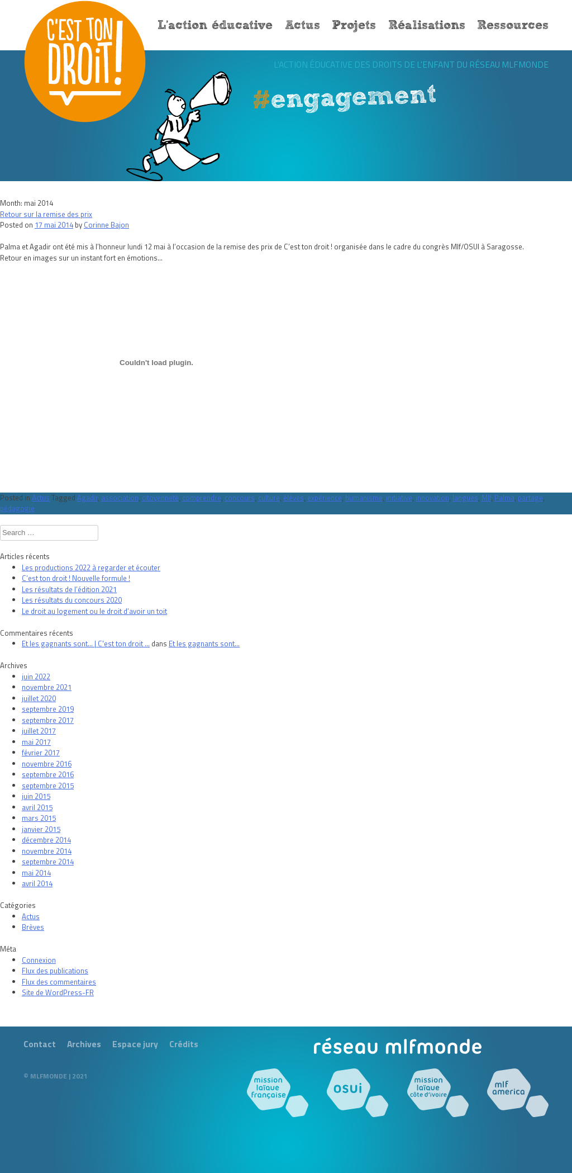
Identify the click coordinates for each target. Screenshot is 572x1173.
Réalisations (426, 26)
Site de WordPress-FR (58, 992)
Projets (354, 26)
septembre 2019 (48, 709)
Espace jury (135, 1044)
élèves (293, 497)
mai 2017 (36, 742)
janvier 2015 (41, 829)
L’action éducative (215, 26)
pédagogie (17, 508)
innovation (432, 497)
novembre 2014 (47, 851)
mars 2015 (39, 818)
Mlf (486, 497)
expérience (324, 497)
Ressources (513, 26)
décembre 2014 (46, 839)
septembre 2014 (48, 861)
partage (530, 497)
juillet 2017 (39, 730)
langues (465, 497)
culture (269, 497)
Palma (504, 497)
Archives (84, 1044)
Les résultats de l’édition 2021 (69, 589)
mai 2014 (36, 872)
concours (240, 497)
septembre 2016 (48, 774)
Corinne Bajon (106, 224)
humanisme (364, 497)
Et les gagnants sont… (204, 643)
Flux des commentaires (59, 981)
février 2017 (41, 752)
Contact (39, 1044)
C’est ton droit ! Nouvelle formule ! (76, 578)
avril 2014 (37, 883)
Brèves (33, 927)
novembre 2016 (47, 763)
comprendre (201, 497)
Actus (302, 26)
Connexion (39, 960)
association (120, 497)
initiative (399, 497)
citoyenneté (160, 497)
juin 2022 (36, 676)
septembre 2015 (48, 785)
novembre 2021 (47, 687)
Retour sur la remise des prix (46, 214)
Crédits (183, 1044)
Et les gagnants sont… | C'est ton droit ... (86, 643)
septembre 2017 (48, 720)
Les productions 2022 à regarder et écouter (91, 567)
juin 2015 (36, 796)
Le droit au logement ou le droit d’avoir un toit (94, 611)
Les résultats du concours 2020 (72, 600)
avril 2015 (37, 807)
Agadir (87, 497)
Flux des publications (55, 970)
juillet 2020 (39, 698)
